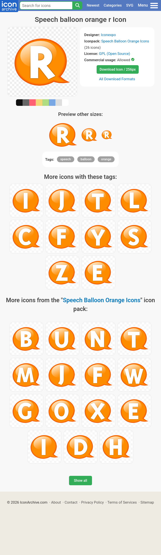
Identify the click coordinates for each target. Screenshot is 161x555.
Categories (113, 5)
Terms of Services (122, 502)
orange (106, 159)
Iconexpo (108, 35)
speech (65, 159)
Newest (93, 5)
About (56, 502)
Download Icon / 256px (118, 69)
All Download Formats (117, 79)
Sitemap (147, 502)
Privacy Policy (92, 502)
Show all (80, 480)
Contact (71, 502)
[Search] (77, 5)
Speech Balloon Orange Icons (125, 41)
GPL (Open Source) (114, 53)
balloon (86, 159)
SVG (129, 5)
